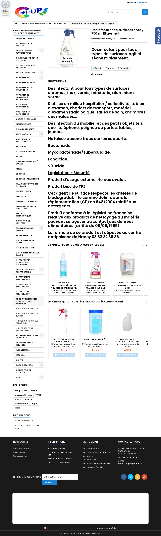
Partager (109, 68)
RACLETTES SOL (23, 191)
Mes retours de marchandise (96, 452)
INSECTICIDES (23, 350)
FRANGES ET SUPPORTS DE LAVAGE (27, 185)
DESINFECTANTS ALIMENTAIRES (24, 292)
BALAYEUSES (22, 146)
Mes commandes (91, 448)
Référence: (96, 39)
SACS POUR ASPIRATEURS (22, 105)
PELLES (19, 168)
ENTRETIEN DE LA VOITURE (24, 44)
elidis (17, 407)
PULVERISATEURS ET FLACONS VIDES (25, 51)
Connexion (142, 2)
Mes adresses (89, 459)
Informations (21, 415)
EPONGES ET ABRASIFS (26, 201)
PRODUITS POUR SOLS (28, 308)
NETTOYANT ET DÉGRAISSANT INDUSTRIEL (23, 262)
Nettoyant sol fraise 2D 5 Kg (127, 286)
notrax (18, 399)
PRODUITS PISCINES (25, 72)
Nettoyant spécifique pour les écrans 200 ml (64, 286)
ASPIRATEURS (22, 77)
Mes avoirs (88, 456)
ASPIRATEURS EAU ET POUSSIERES (26, 88)
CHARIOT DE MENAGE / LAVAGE (27, 162)
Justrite (28, 399)
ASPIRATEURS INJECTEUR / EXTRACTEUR (22, 97)
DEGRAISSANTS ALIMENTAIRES (23, 285)
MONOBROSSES (23, 124)
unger (35, 403)
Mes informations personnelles (97, 463)
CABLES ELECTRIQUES (26, 119)
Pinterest (123, 68)
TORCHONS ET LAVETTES (23, 222)
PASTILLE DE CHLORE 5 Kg (95, 339)
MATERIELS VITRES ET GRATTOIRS (26, 207)
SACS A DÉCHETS (24, 365)
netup (17, 390)
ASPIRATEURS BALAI (25, 82)
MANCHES (21, 196)
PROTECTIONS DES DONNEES (61, 458)
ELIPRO (132, 38)
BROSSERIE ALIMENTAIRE (27, 179)
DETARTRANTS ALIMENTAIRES (23, 278)
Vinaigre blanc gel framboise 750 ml (95, 286)
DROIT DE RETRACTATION (59, 462)
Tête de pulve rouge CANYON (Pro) (64, 340)
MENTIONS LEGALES (26, 420)
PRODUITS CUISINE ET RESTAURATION (26, 270)
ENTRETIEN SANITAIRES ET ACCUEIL (27, 336)
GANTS (19, 360)
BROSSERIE (21, 174)
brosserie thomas (23, 395)
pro (25, 390)
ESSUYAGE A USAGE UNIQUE (25, 229)
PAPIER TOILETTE (24, 235)
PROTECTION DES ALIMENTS (24, 343)
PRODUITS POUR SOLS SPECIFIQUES (27, 322)
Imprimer (98, 74)
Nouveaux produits (22, 448)
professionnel (21, 403)
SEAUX (19, 156)
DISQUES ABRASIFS (25, 129)
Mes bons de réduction (93, 467)
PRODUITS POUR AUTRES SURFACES (24, 329)
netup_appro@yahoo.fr (130, 463)
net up (34, 390)
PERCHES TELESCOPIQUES (24, 214)
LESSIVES (20, 355)
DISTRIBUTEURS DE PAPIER (25, 241)
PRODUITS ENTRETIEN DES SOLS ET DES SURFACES (26, 301)
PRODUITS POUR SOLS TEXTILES (27, 314)
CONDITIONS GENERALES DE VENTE (28, 427)
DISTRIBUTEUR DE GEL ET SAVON (27, 253)
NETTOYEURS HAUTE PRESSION (25, 66)
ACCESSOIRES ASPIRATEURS (23, 112)
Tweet (97, 68)
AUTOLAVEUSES (23, 134)
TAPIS (19, 377)
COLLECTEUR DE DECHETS (23, 371)
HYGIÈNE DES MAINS (25, 247)
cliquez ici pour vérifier (107, 528)
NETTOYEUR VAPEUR (25, 151)
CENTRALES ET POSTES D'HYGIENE (27, 59)
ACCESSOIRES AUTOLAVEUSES (23, 140)
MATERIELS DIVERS (25, 38)
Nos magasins (19, 452)
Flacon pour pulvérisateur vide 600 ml (127, 341)
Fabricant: (124, 39)
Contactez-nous (21, 456)
